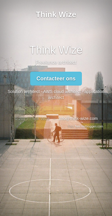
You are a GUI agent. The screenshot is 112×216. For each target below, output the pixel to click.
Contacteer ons (56, 79)
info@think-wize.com (78, 118)
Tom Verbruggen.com (89, 126)
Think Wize (56, 14)
